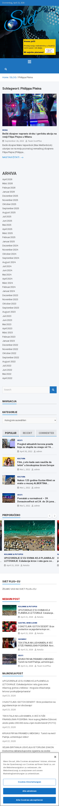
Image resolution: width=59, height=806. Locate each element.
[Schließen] (55, 757)
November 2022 (10, 349)
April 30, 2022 (26, 451)
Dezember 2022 (10, 345)
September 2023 (10, 308)
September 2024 (10, 258)
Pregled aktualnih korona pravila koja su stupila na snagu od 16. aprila (35, 447)
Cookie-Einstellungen (29, 782)
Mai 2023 (6, 324)
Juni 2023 (7, 320)
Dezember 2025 (10, 196)
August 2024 (9, 262)
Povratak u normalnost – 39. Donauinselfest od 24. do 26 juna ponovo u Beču (35, 501)
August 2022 (9, 361)
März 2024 (7, 283)
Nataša (26, 565)
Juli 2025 (6, 216)
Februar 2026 (8, 188)
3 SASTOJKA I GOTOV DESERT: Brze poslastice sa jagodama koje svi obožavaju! (36, 629)
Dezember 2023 (10, 295)
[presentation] (50, 516)
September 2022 (10, 357)
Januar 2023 (8, 341)
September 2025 (10, 208)
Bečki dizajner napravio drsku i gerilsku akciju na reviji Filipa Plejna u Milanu (29, 135)
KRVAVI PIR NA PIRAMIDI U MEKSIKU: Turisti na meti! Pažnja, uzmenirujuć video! (36, 662)
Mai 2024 (6, 275)
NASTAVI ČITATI (12, 157)
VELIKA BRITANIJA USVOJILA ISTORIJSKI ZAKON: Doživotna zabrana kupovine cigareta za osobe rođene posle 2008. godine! (28, 751)
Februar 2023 (8, 337)
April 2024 (7, 279)
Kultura (21, 458)
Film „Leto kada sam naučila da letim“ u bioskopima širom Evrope (35, 464)
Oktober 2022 (9, 353)
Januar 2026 (8, 192)
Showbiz (22, 639)
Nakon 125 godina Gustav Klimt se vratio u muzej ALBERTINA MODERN (36, 483)
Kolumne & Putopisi (13, 554)
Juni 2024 (7, 270)
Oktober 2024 (9, 254)
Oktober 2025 (9, 204)
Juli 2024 (6, 266)
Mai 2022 (6, 374)
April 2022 (7, 378)
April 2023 (7, 328)
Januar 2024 (8, 291)
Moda (5, 130)
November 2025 (10, 200)
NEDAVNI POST (11, 599)
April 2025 (7, 229)
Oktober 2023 (9, 304)
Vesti (19, 440)
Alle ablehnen (29, 791)
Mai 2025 (6, 225)
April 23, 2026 (13, 565)
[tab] (10, 433)
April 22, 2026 (27, 665)
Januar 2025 (8, 241)
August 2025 (9, 212)
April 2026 (7, 179)
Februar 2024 (9, 287)
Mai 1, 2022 (25, 469)
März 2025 (7, 233)
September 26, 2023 (14, 141)
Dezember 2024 (10, 245)
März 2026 (7, 183)
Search (53, 389)
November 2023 (10, 299)
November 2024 (10, 250)
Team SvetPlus (35, 141)
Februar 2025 (8, 237)
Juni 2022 (7, 370)
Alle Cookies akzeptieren (29, 800)
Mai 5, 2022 (25, 505)
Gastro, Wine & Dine (27, 623)
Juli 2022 (6, 366)
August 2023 (9, 312)
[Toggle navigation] (29, 61)
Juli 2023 (6, 316)
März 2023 (7, 332)
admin (39, 451)
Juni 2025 (7, 221)
